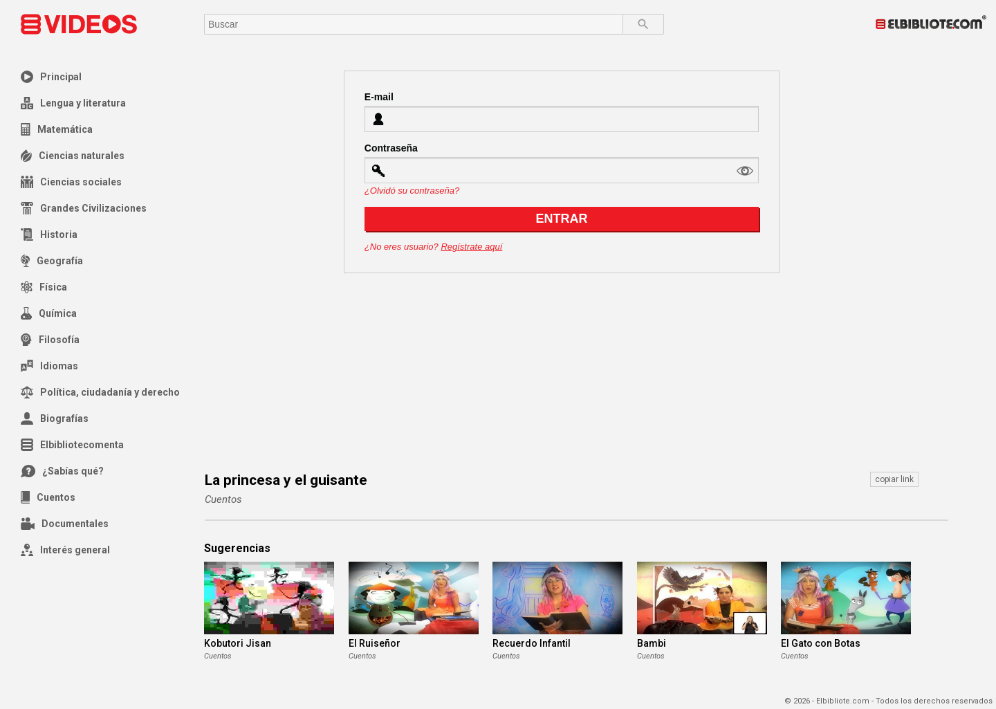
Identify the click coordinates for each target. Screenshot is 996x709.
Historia (49, 234)
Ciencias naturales (72, 155)
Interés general (65, 550)
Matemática (57, 129)
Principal (51, 77)
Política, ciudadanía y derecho (100, 392)
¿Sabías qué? (62, 471)
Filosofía (50, 339)
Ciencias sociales (71, 182)
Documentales (65, 523)
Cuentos (48, 497)
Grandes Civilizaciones (84, 208)
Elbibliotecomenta (72, 445)
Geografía (52, 261)
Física (44, 287)
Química (49, 313)
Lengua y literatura (73, 103)
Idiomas (49, 366)
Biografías (55, 418)
